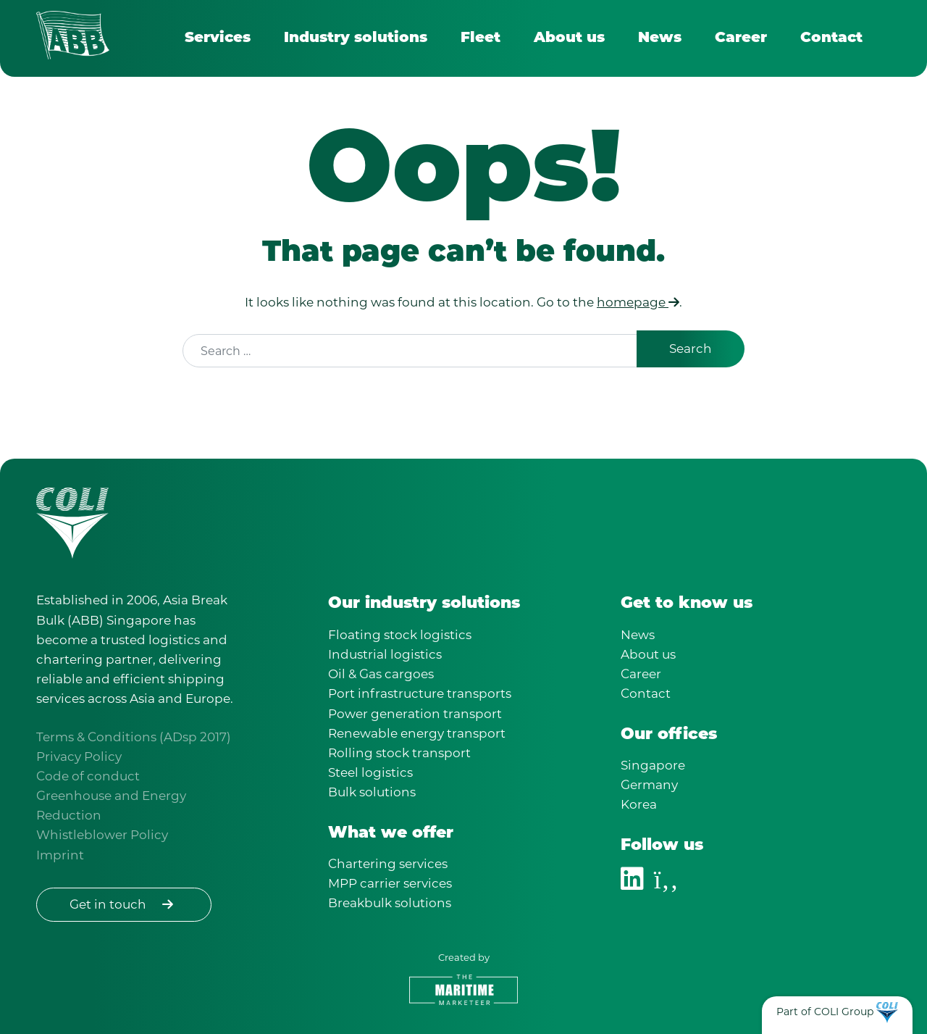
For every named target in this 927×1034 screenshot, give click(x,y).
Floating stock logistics (399, 635)
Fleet (480, 38)
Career (741, 38)
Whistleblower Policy (102, 834)
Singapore (653, 765)
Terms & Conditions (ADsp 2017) (133, 737)
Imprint (60, 855)
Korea (639, 804)
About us (569, 38)
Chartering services (388, 863)
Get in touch (124, 904)
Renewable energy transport (417, 733)
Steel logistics (370, 772)
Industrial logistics (385, 654)
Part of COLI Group (824, 1011)
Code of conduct (88, 776)
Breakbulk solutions (389, 903)
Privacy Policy (79, 756)
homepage (638, 302)
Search (690, 348)
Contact (831, 38)
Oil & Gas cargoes (381, 674)
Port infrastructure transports (419, 693)
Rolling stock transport (399, 753)
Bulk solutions (372, 792)
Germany (649, 784)
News (659, 38)
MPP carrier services (390, 883)
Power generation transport (415, 713)
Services (218, 38)
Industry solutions (355, 38)
